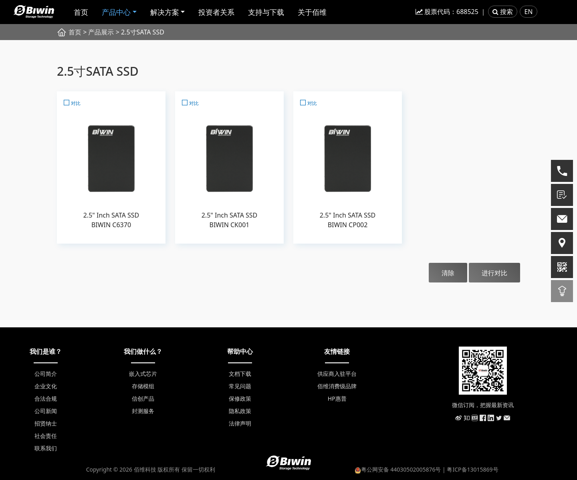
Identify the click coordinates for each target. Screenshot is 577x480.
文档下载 (240, 373)
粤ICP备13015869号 (472, 469)
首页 (81, 12)
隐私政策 (240, 411)
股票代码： (447, 11)
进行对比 (494, 272)
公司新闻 (45, 411)
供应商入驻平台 (337, 373)
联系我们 (45, 448)
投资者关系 (216, 12)
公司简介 (45, 373)
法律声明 (240, 423)
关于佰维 (312, 12)
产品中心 (116, 12)
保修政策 (240, 398)
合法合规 (45, 398)
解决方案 (164, 12)
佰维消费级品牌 (337, 386)
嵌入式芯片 (143, 373)
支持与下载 (266, 12)
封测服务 (143, 411)
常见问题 (240, 386)
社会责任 (45, 436)
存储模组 (143, 386)
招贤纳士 (45, 423)
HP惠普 (337, 398)
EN (528, 11)
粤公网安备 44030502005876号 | (401, 469)
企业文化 (45, 386)
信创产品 (143, 398)
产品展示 (101, 32)
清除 (448, 272)
